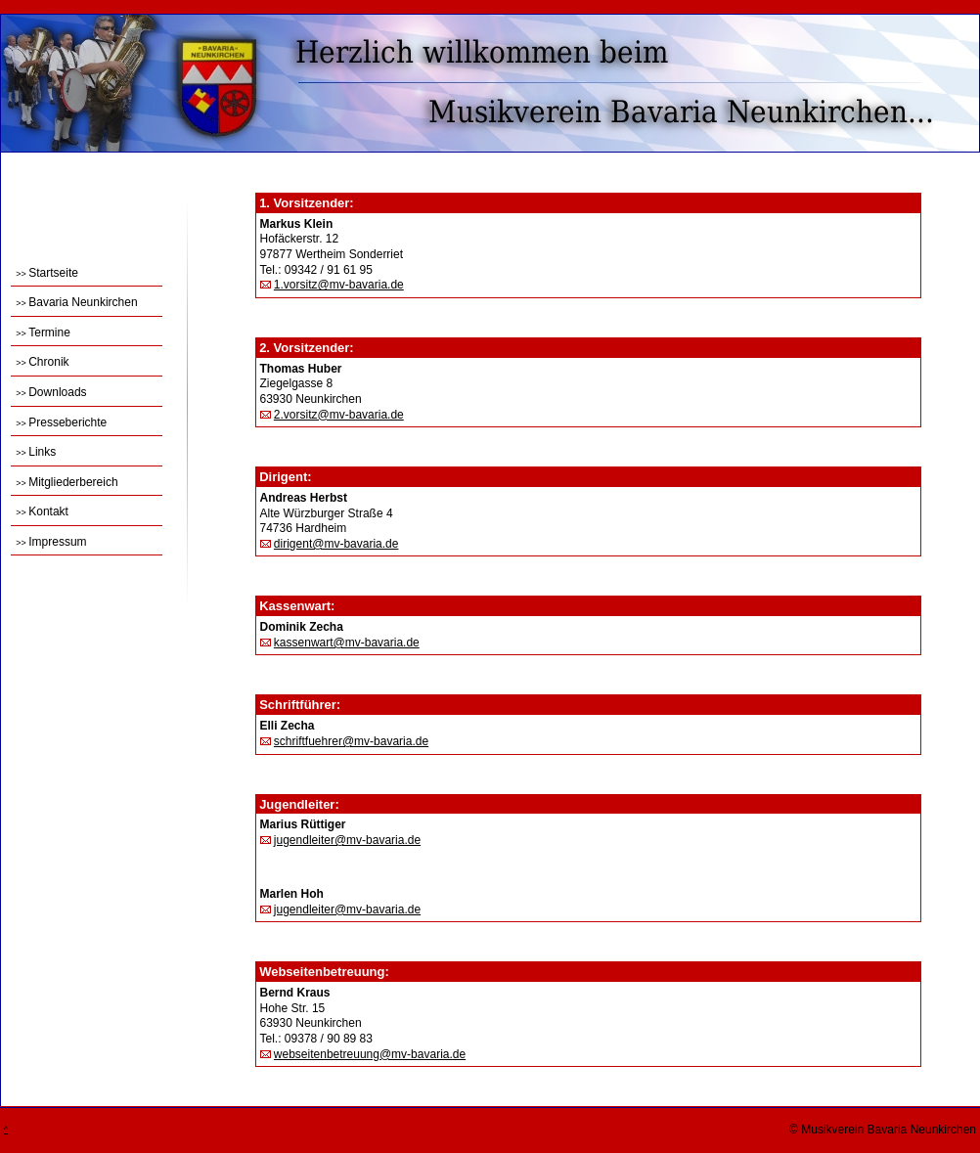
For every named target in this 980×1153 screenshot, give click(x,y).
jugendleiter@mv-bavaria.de (347, 840)
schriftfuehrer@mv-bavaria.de (351, 741)
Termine (43, 332)
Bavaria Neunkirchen (76, 302)
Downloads (51, 392)
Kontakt (42, 511)
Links (36, 452)
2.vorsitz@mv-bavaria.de (339, 414)
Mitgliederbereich (66, 482)
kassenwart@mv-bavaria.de (347, 642)
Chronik (42, 362)
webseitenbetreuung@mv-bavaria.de (370, 1054)
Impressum (51, 542)
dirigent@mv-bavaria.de (336, 544)
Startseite (47, 273)
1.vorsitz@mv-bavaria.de (339, 284)
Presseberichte (61, 422)
